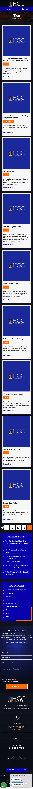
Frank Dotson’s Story (11, 449)
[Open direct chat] (28, 771)
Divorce (8, 596)
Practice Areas (22, 706)
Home (14, 18)
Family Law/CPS (11, 606)
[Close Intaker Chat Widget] (31, 771)
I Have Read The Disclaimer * (11, 682)
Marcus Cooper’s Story (12, 226)
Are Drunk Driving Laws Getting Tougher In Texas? (15, 116)
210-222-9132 (16, 748)
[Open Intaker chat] (12, 788)
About (13, 706)
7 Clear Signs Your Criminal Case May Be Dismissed (17, 573)
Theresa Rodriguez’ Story (13, 394)
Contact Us (24, 709)
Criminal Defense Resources (15, 590)
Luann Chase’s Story (11, 503)
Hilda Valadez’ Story (11, 283)
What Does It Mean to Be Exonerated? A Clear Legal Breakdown (17, 566)
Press (6, 175)
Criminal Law (8, 121)
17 (18, 527)
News (7, 610)
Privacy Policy (12, 680)
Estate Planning (10, 603)
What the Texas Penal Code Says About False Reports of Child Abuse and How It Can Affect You (16, 543)
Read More (7, 77)
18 (24, 527)
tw (19, 758)
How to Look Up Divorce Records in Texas (16, 551)
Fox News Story (9, 171)
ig (24, 758)
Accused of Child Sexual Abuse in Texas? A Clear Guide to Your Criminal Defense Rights (16, 558)
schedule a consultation (16, 770)
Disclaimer (4, 680)
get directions (16, 730)
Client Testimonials (11, 709)
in (13, 758)
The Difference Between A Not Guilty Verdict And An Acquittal (15, 59)
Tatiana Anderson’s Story (13, 338)
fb (8, 758)
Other (6, 64)
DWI (7, 600)
